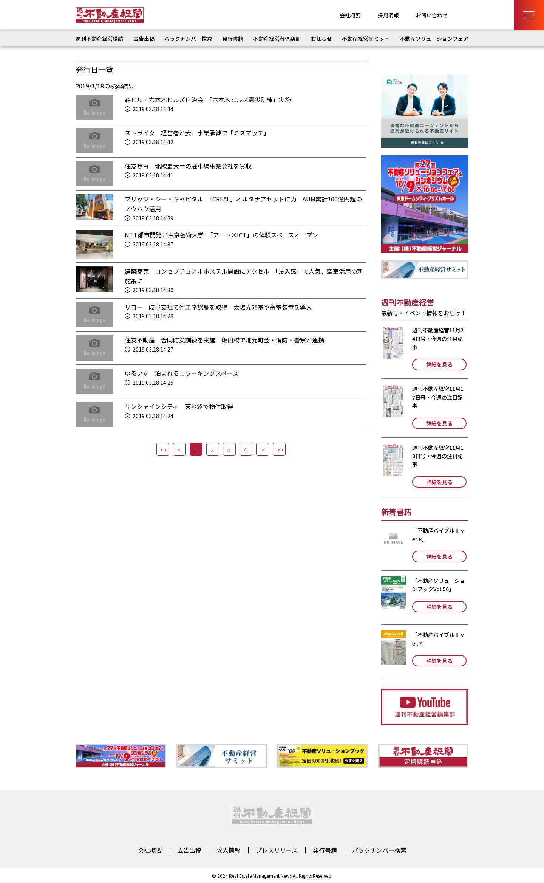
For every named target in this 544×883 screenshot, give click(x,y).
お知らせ (321, 38)
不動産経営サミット (365, 38)
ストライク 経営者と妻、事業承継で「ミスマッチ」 (197, 132)
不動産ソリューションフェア (434, 38)
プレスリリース (277, 850)
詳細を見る (439, 364)
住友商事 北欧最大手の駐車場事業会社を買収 (188, 165)
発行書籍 (232, 38)
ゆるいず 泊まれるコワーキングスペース (182, 373)
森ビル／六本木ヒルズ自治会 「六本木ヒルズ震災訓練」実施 (208, 99)
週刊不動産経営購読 (99, 38)
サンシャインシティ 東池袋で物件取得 (179, 406)
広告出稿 (144, 38)
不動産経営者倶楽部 (277, 38)
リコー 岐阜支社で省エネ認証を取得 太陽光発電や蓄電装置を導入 (218, 306)
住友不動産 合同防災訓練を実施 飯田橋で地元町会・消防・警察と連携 (224, 339)
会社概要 (350, 15)
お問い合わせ (432, 15)
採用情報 (388, 15)
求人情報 (228, 850)
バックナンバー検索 (188, 38)
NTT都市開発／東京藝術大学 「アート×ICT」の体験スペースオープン (221, 234)
